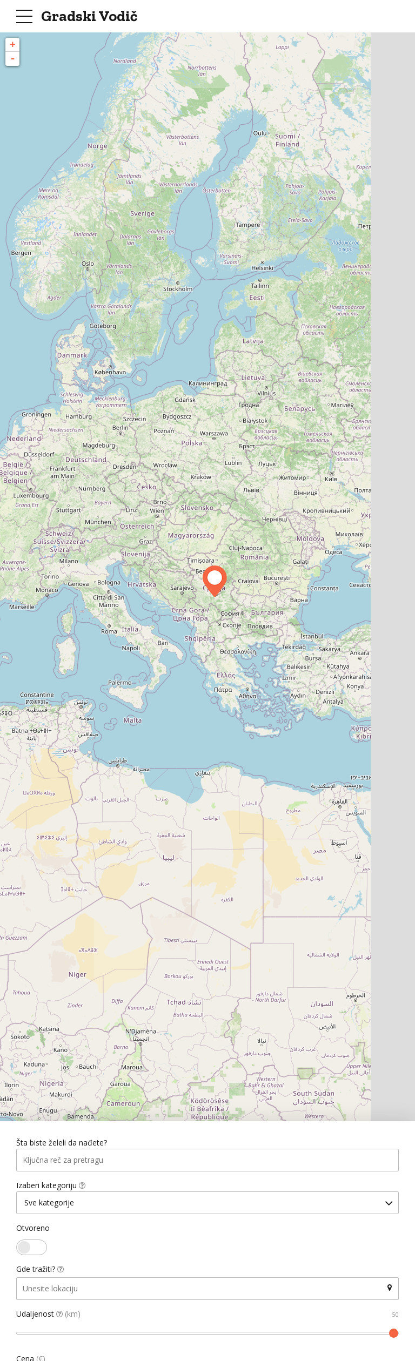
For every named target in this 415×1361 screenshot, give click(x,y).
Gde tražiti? (40, 1270)
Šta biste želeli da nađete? (61, 1143)
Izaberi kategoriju (50, 1186)
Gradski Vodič (89, 16)
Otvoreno (33, 1229)
